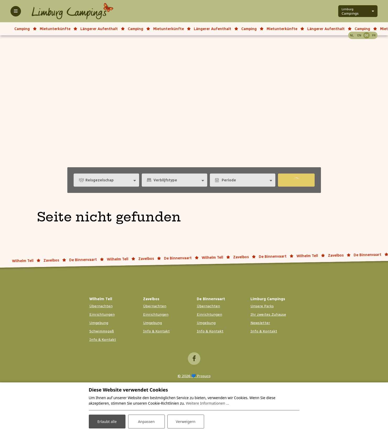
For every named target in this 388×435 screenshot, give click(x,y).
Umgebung (98, 323)
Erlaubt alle (107, 421)
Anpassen (146, 421)
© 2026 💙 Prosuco (194, 376)
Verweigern (185, 421)
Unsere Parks (262, 306)
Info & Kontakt (102, 339)
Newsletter (260, 323)
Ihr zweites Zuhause (268, 314)
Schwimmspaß (101, 331)
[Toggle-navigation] (15, 11)
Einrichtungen (102, 314)
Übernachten (101, 306)
